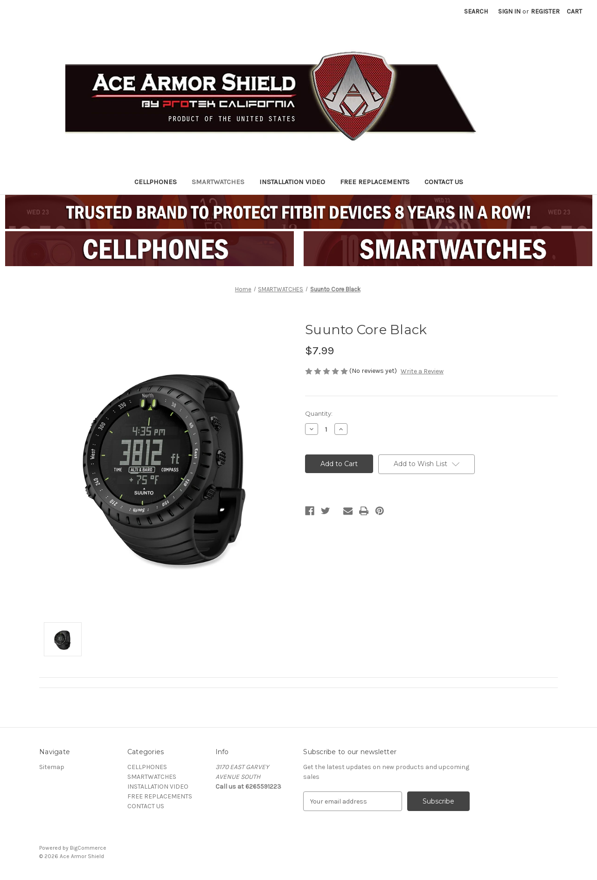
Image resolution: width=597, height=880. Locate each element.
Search (476, 11)
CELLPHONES (155, 182)
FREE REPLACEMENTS (375, 182)
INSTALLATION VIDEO (292, 182)
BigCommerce (88, 848)
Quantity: (319, 413)
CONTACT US (443, 182)
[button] (149, 248)
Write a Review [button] (422, 371)
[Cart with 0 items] (574, 11)
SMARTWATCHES (218, 182)
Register (545, 11)
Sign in (509, 11)
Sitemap (51, 767)
